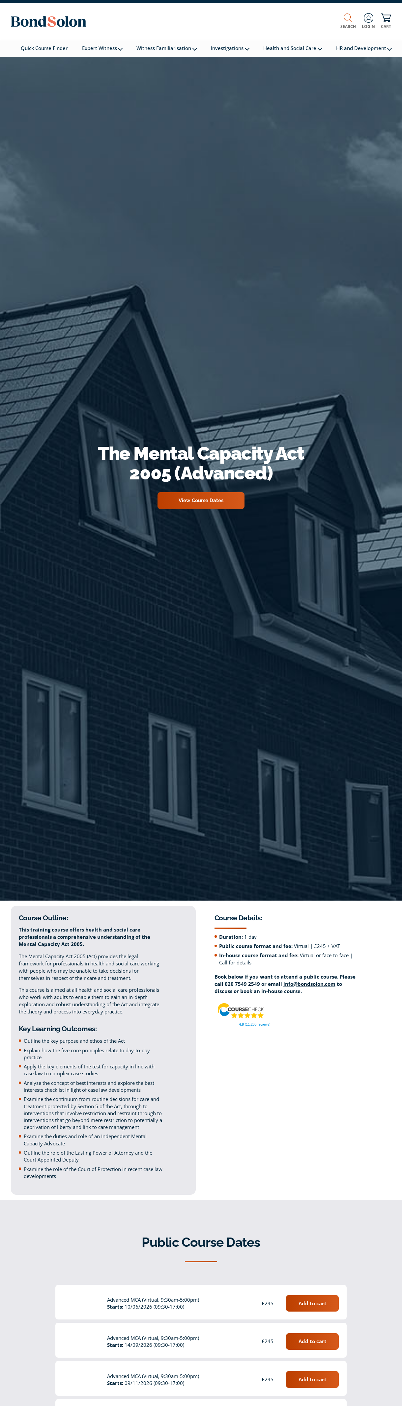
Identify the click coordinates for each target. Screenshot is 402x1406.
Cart (386, 21)
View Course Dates (201, 500)
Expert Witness (102, 48)
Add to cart (313, 1303)
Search (348, 21)
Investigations (230, 48)
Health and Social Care (292, 48)
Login (368, 21)
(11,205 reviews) (254, 1024)
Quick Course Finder (44, 48)
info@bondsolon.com (309, 984)
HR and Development (364, 48)
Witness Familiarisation (166, 48)
